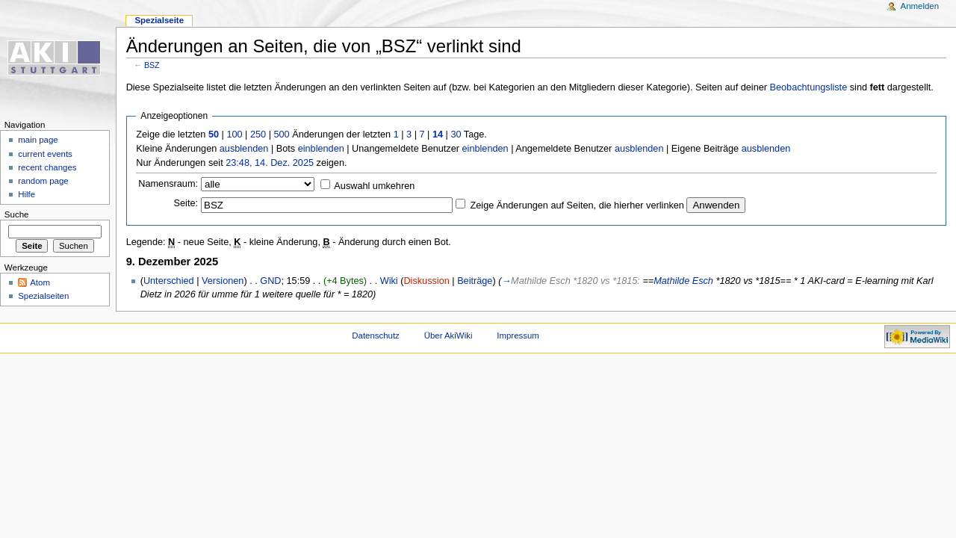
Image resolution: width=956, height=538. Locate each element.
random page (43, 180)
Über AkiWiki (448, 335)
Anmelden (920, 5)
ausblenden (244, 148)
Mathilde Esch (683, 281)
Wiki (389, 281)
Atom (40, 282)
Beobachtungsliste (809, 87)
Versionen (222, 281)
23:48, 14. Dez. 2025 (270, 163)
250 (258, 134)
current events (45, 153)
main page (38, 139)
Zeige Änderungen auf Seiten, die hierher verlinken (577, 205)
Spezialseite (159, 20)
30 (455, 134)
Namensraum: (168, 184)
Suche (16, 214)
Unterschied (168, 281)
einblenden (321, 148)
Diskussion (426, 281)
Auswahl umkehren (374, 186)
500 (281, 134)
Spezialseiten (43, 295)
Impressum (518, 335)
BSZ (152, 65)
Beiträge (474, 281)
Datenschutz (376, 335)
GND (270, 281)
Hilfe (26, 194)
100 (234, 134)
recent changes (47, 167)
